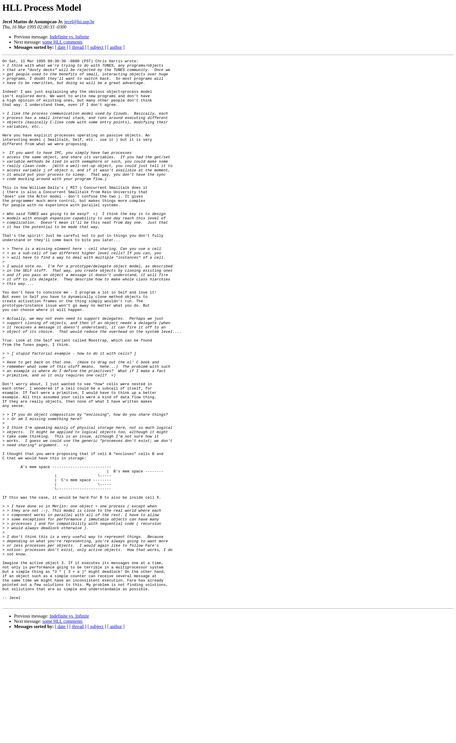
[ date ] (61, 47)
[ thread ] (77, 47)
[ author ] (116, 47)
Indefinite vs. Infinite (69, 36)
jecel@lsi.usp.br (79, 21)
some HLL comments (62, 42)
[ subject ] (97, 47)
